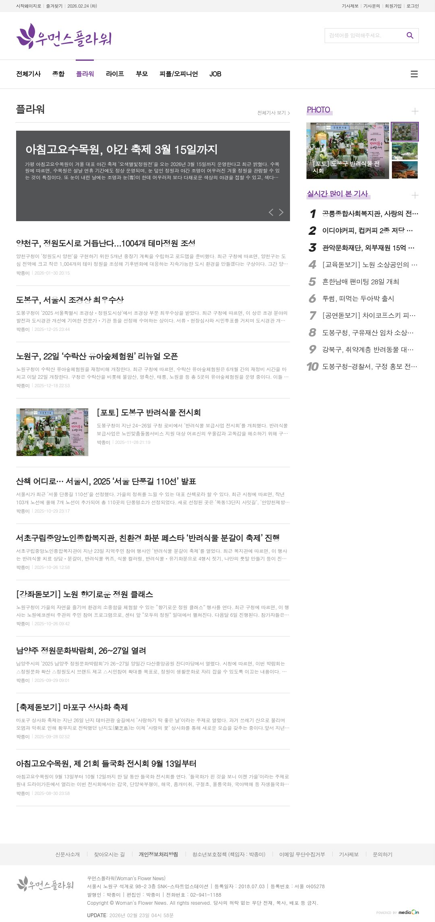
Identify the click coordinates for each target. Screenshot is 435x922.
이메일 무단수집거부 (302, 854)
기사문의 (371, 6)
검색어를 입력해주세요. (355, 35)
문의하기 (382, 854)
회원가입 (393, 6)
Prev (271, 212)
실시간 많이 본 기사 (337, 194)
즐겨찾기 (54, 6)
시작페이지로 (28, 6)
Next (281, 212)
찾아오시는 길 (109, 854)
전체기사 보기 (271, 112)
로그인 (412, 6)
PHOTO (318, 110)
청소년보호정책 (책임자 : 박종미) (228, 854)
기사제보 (350, 6)
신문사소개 (67, 854)
